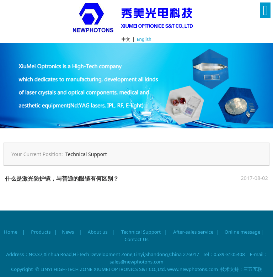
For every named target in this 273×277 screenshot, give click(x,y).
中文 (126, 39)
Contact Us (136, 239)
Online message (242, 232)
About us (98, 232)
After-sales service (193, 232)
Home (10, 232)
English (144, 39)
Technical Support (86, 154)
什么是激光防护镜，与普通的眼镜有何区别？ (62, 178)
